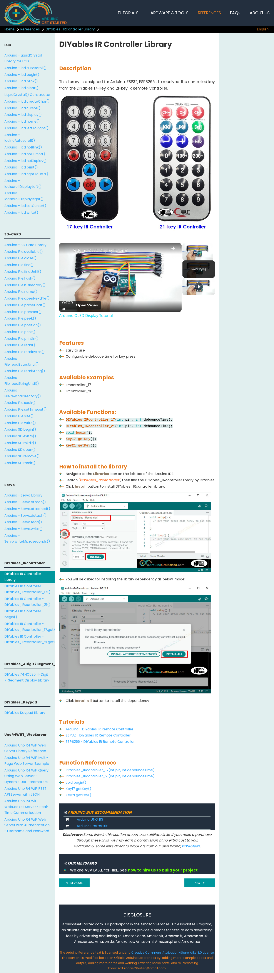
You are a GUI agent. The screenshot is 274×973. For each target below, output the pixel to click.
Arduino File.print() (19, 331)
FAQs (235, 13)
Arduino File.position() (22, 325)
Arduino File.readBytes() (24, 351)
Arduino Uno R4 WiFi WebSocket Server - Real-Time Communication (26, 806)
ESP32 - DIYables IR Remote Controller (98, 735)
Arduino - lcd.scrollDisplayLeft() (23, 183)
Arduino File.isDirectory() (25, 285)
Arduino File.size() (19, 416)
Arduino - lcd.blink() (21, 81)
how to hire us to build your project (163, 870)
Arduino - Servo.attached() (27, 508)
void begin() (76, 782)
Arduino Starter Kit (92, 825)
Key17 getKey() (78, 788)
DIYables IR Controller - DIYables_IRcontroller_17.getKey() (29, 626)
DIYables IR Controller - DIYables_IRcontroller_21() (27, 601)
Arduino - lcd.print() (21, 167)
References (30, 29)
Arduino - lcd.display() (23, 114)
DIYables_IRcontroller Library (70, 29)
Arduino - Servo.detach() (25, 515)
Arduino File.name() (20, 291)
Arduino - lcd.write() (21, 212)
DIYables (191, 846)
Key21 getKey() (78, 795)
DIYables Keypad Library (24, 712)
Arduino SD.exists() (20, 436)
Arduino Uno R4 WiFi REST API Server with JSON (25, 791)
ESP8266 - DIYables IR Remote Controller (100, 741)
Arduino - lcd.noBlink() (23, 147)
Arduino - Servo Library (23, 495)
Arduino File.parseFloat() (25, 305)
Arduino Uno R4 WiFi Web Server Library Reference (25, 748)
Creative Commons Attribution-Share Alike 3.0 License (172, 952)
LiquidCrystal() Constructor (27, 94)
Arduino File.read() (19, 345)
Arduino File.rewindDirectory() (22, 393)
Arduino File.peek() (20, 318)
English (263, 29)
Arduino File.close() (20, 258)
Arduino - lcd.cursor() (22, 108)
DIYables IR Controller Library (22, 576)
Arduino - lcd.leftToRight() (26, 128)
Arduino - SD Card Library (25, 244)
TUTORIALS (128, 13)
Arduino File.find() (19, 264)
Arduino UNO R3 (90, 819)
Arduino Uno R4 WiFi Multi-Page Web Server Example (26, 760)
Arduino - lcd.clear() (21, 87)
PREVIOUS (74, 883)
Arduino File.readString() (24, 370)
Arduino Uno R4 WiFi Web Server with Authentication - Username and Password (27, 825)
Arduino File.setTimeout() (25, 409)
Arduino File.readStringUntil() (21, 380)
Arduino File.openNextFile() (27, 298)
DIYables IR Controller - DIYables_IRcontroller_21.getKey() (29, 639)
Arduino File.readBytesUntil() (21, 361)
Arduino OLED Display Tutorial (100, 250)
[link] (66, 250)
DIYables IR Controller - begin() (24, 614)
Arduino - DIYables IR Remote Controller (99, 729)
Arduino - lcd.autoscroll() (25, 67)
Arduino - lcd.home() (22, 121)
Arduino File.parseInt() (23, 311)
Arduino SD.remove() (22, 456)
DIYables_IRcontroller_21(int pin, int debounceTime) (110, 776)
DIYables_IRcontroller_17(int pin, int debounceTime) (110, 770)
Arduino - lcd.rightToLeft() (26, 174)
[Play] (198, 286)
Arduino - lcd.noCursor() (24, 154)
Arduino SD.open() (19, 449)
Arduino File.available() (23, 251)
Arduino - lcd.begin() (21, 74)
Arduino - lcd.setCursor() (25, 205)
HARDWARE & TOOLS (168, 13)
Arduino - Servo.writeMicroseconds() (27, 538)
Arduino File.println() (21, 338)
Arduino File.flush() (19, 278)
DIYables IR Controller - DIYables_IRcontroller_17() (27, 589)
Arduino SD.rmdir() (19, 462)
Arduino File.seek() (19, 402)
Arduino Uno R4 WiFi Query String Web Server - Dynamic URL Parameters (26, 776)
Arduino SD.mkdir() (20, 442)
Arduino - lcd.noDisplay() (25, 160)
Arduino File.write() (20, 422)
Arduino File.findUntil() (22, 271)
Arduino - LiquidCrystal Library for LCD (23, 58)
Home (9, 29)
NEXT (200, 883)
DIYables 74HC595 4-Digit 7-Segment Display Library (26, 677)
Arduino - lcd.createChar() (27, 101)
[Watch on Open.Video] (80, 305)
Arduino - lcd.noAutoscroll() (19, 137)
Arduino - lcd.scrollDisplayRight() (24, 196)
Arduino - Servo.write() (23, 528)
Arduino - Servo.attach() (25, 502)
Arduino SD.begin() (20, 429)
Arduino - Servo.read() (23, 522)
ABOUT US (260, 13)
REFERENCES (209, 13)
